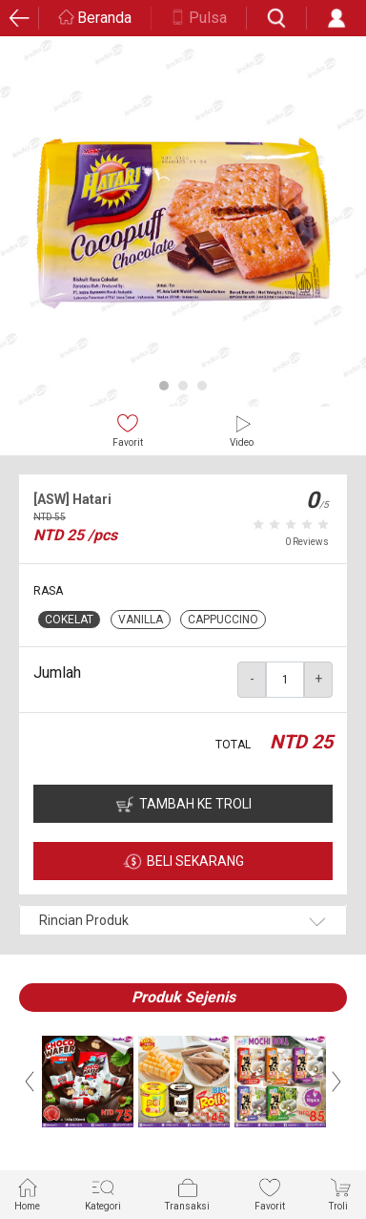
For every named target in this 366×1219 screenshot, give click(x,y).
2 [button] (183, 385)
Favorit (127, 430)
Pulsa (208, 18)
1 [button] (164, 385)
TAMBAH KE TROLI (195, 803)
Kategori (103, 1193)
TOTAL (233, 744)
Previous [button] (29, 1081)
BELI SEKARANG (195, 861)
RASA (48, 591)
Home (27, 1193)
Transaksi (187, 1193)
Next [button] (336, 1081)
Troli (340, 1193)
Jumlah (57, 672)
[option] (183, 223)
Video (242, 430)
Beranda (104, 18)
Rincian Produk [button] (84, 920)
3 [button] (202, 385)
